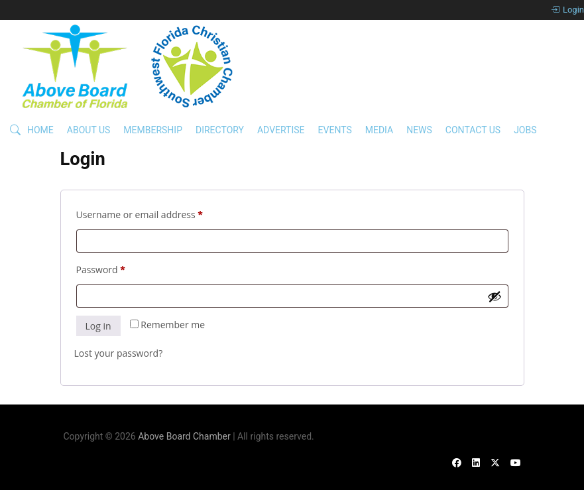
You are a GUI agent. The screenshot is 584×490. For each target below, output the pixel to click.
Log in (98, 326)
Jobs (525, 130)
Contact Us (472, 130)
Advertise (281, 130)
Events (335, 130)
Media (379, 130)
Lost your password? (118, 353)
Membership (152, 130)
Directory (220, 130)
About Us (89, 130)
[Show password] (494, 296)
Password (120, 268)
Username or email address (159, 213)
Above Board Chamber (184, 436)
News (419, 130)
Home (40, 130)
